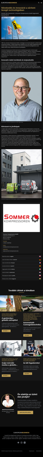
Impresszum (31, 451)
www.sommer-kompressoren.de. (11, 251)
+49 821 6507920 (7, 243)
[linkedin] (25, 442)
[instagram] (21, 442)
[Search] (38, 2)
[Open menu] (41, 3)
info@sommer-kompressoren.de (10, 247)
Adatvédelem (39, 451)
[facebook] (18, 442)
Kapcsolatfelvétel (25, 412)
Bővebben (6, 330)
